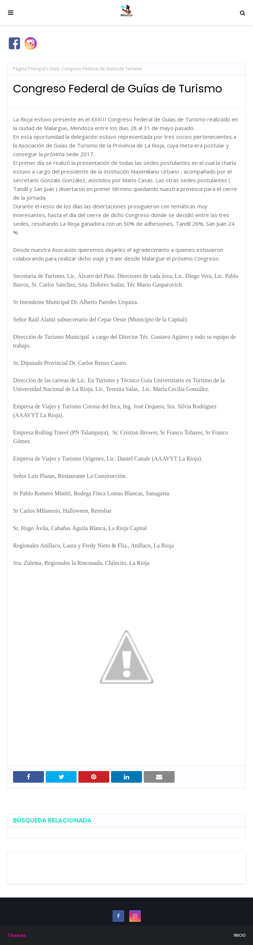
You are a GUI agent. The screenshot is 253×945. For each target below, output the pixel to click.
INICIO (240, 935)
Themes (16, 935)
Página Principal (29, 69)
